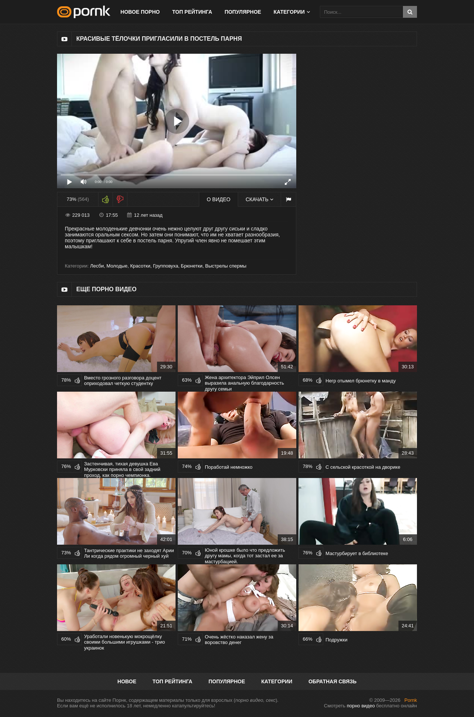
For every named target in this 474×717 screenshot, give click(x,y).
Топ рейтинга (192, 12)
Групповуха (165, 266)
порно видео (361, 705)
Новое (126, 681)
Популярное (242, 12)
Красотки (140, 266)
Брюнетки (191, 266)
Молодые (116, 266)
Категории (289, 12)
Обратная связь (332, 681)
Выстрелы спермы (225, 266)
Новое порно (140, 12)
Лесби (97, 266)
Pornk (410, 700)
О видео (218, 199)
